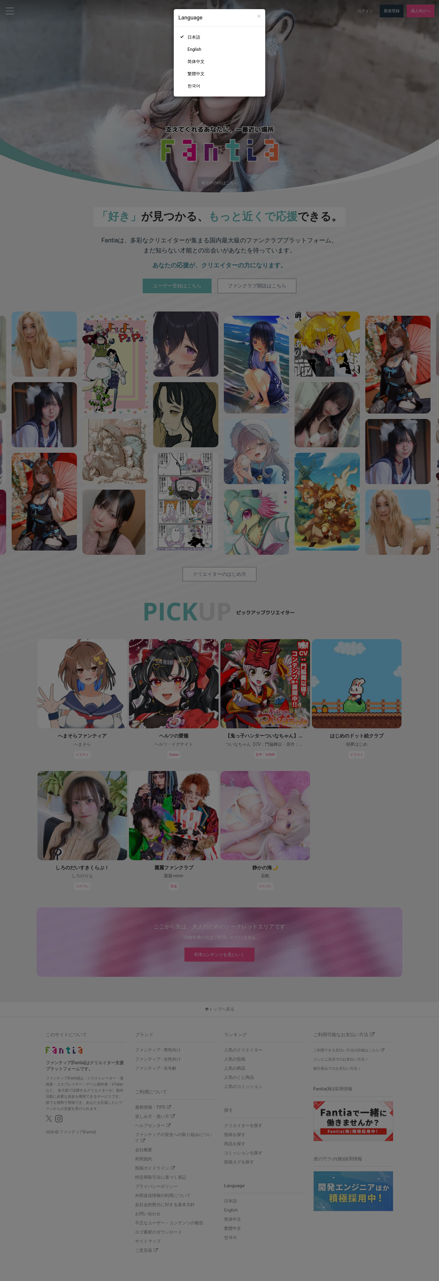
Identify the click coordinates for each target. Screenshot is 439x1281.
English (194, 49)
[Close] (259, 16)
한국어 (193, 85)
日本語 (193, 37)
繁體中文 (196, 73)
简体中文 (196, 61)
